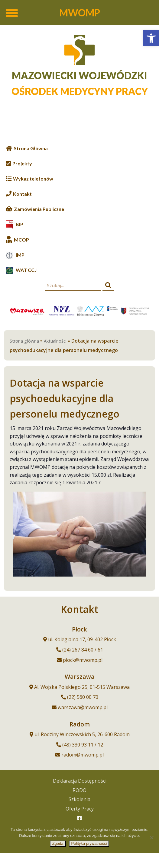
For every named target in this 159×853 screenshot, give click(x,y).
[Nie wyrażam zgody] (151, 837)
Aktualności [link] (55, 341)
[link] (151, 38)
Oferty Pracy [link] (80, 808)
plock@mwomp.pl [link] (82, 660)
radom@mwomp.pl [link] (82, 754)
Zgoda (57, 843)
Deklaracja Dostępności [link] (79, 780)
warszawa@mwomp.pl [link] (83, 707)
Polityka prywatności (89, 843)
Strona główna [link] (24, 341)
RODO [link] (79, 790)
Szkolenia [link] (79, 799)
